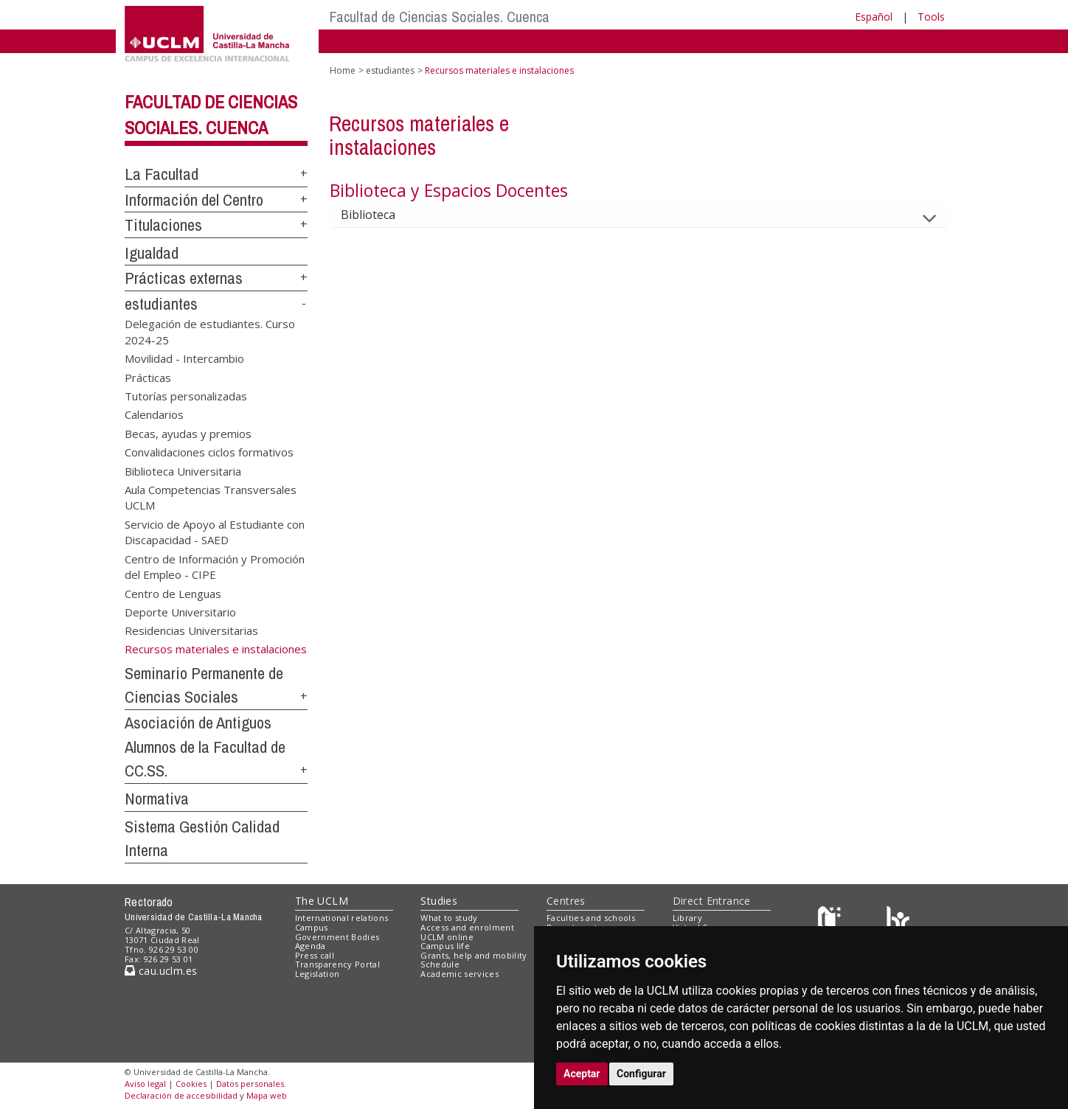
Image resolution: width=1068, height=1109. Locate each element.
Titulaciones (163, 225)
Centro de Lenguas (173, 592)
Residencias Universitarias (191, 630)
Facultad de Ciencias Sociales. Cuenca (439, 17)
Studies (438, 901)
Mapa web (266, 1095)
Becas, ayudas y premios (188, 432)
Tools (931, 17)
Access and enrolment (467, 927)
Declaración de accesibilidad (181, 1095)
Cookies (191, 1083)
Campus (311, 927)
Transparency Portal (337, 964)
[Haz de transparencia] (831, 921)
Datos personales (250, 1083)
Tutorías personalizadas (186, 395)
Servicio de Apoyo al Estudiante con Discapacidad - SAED (215, 531)
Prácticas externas (184, 278)
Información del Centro (194, 200)
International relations (342, 917)
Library (687, 917)
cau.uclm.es (161, 971)
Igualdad (151, 253)
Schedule (440, 964)
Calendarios (154, 414)
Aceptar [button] (582, 1074)
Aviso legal (145, 1083)
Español (873, 17)
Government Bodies (337, 936)
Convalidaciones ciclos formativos (209, 452)
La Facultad (161, 174)
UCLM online (447, 936)
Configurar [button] (641, 1074)
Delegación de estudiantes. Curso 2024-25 (210, 331)
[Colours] (898, 921)
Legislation (317, 973)
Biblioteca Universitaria (183, 470)
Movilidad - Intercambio (184, 358)
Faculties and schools (591, 917)
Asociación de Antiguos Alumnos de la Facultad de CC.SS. (205, 747)
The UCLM (321, 901)
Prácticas (148, 376)
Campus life (445, 945)
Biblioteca (380, 214)
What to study (448, 917)
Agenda (310, 945)
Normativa (157, 799)
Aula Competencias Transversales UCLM (211, 497)
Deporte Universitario (180, 611)
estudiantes (161, 304)
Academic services (459, 973)
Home (343, 70)
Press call (314, 955)
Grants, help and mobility (473, 955)
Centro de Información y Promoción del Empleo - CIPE (215, 566)
